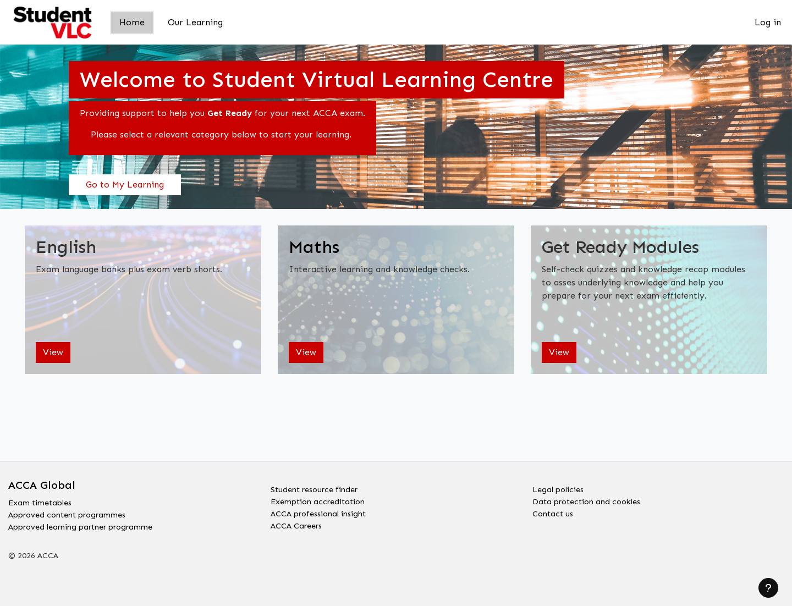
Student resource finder (319, 486)
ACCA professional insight (325, 512)
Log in (768, 22)
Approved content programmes (74, 512)
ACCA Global (41, 480)
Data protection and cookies (592, 499)
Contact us (554, 512)
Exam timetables (44, 499)
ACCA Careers (300, 525)
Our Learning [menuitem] (195, 22)
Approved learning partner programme (90, 525)
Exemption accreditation (323, 499)
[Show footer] (768, 588)
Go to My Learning (125, 184)
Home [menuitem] (132, 22)
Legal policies (561, 486)
